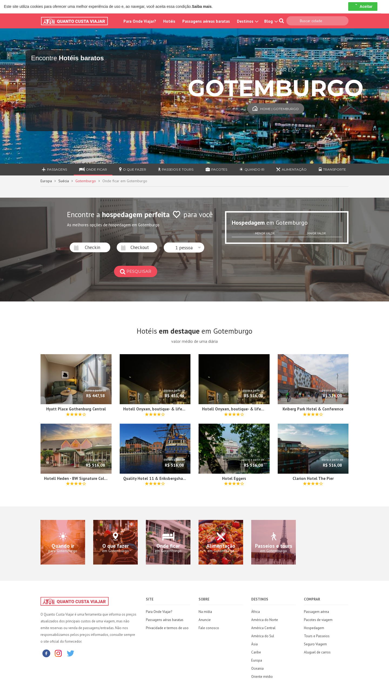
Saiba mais (202, 6)
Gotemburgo (85, 180)
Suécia (63, 180)
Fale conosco (209, 628)
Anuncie (205, 620)
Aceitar (362, 6)
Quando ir (251, 169)
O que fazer (132, 169)
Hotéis (169, 21)
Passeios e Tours (175, 169)
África (255, 611)
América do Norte (264, 620)
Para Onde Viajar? (139, 21)
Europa (46, 180)
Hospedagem (314, 628)
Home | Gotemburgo (276, 109)
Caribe (256, 652)
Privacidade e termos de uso (167, 628)
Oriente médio (262, 676)
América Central (263, 628)
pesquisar (135, 271)
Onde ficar (93, 169)
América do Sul (262, 636)
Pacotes (216, 169)
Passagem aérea (316, 611)
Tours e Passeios (317, 636)
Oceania (257, 668)
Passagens (54, 169)
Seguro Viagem (315, 644)
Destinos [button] (247, 21)
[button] (184, 248)
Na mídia (205, 611)
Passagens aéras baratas (164, 620)
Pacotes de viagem (318, 620)
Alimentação (291, 169)
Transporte (332, 169)
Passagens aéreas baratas (206, 21)
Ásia (254, 644)
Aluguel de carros (317, 652)
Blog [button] (270, 21)
